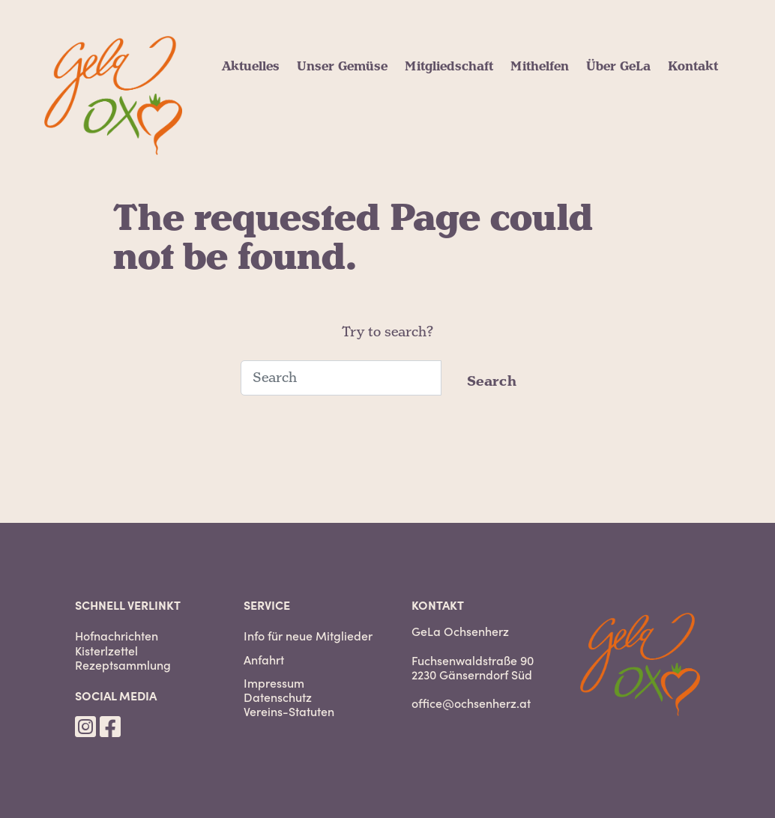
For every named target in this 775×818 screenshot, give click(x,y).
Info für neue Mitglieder (308, 635)
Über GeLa (618, 66)
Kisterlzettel (106, 650)
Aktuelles (251, 66)
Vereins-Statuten (289, 711)
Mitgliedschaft (449, 66)
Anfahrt (264, 659)
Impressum (274, 683)
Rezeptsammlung (123, 665)
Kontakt (693, 66)
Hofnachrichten (116, 635)
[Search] (341, 378)
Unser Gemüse (342, 66)
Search (492, 382)
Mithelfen (539, 66)
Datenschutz (278, 697)
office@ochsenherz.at (471, 702)
